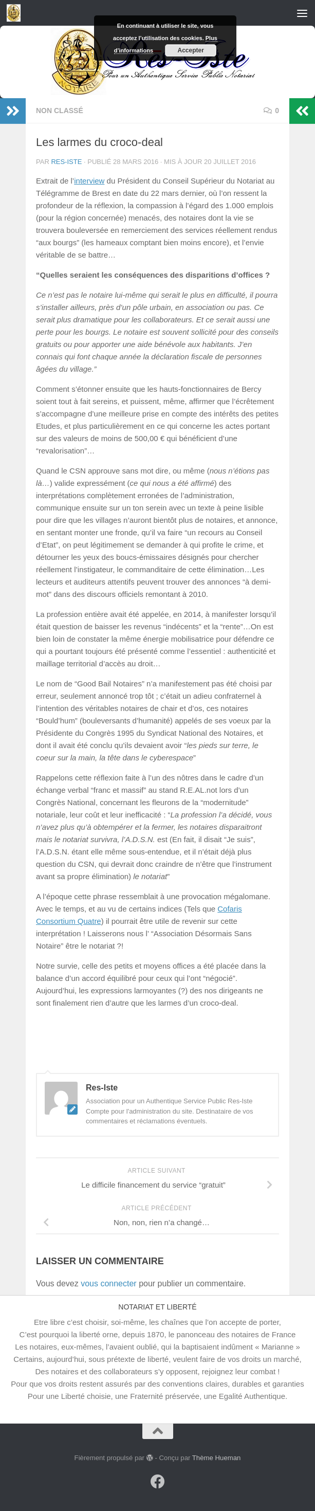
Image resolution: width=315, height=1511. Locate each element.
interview (89, 180)
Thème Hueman (216, 1458)
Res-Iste (66, 162)
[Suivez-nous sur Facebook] (158, 1481)
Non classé (59, 110)
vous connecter (109, 1283)
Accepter (191, 50)
